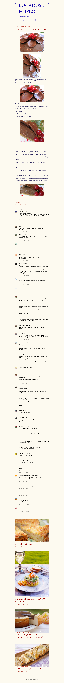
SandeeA (20, 226)
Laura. (20, 254)
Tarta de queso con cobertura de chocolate (30, 636)
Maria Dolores (21, 325)
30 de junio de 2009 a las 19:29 (24, 292)
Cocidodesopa (21, 386)
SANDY (20, 417)
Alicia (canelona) (22, 278)
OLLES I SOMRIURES (23, 453)
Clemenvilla (21, 296)
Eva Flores (21, 410)
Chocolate (22, 204)
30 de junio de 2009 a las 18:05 (24, 260)
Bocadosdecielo (32, 8)
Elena (20, 288)
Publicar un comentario (20, 514)
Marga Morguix (22, 342)
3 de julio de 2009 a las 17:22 (23, 472)
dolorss (20, 243)
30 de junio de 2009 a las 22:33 (24, 339)
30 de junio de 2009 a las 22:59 (24, 363)
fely (19, 234)
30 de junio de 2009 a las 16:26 (24, 231)
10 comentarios (24, 604)
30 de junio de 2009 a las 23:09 (24, 370)
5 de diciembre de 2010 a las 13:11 (24, 511)
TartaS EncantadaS (22, 367)
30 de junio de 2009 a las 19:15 (24, 284)
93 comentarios (24, 671)
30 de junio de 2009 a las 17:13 (24, 240)
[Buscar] (48, 3)
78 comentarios (24, 546)
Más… (36, 20)
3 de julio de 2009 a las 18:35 (23, 488)
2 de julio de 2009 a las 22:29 (23, 457)
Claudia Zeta (21, 508)
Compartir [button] (17, 202)
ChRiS (20, 374)
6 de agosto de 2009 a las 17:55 (24, 504)
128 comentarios (25, 640)
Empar (20, 211)
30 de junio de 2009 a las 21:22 (24, 330)
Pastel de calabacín (26, 544)
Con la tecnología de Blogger (32, 679)
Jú (19, 498)
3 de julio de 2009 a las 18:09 (23, 481)
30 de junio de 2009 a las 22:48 (24, 351)
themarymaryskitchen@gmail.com (26, 475)
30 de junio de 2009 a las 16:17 (24, 223)
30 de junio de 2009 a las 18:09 (24, 275)
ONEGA (20, 333)
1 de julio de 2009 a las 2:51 (23, 383)
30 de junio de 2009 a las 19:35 (24, 322)
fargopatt (20, 263)
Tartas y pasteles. (29, 204)
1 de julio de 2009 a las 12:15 (23, 423)
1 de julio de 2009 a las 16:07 (23, 450)
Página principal (25, 20)
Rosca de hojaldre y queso (30, 668)
